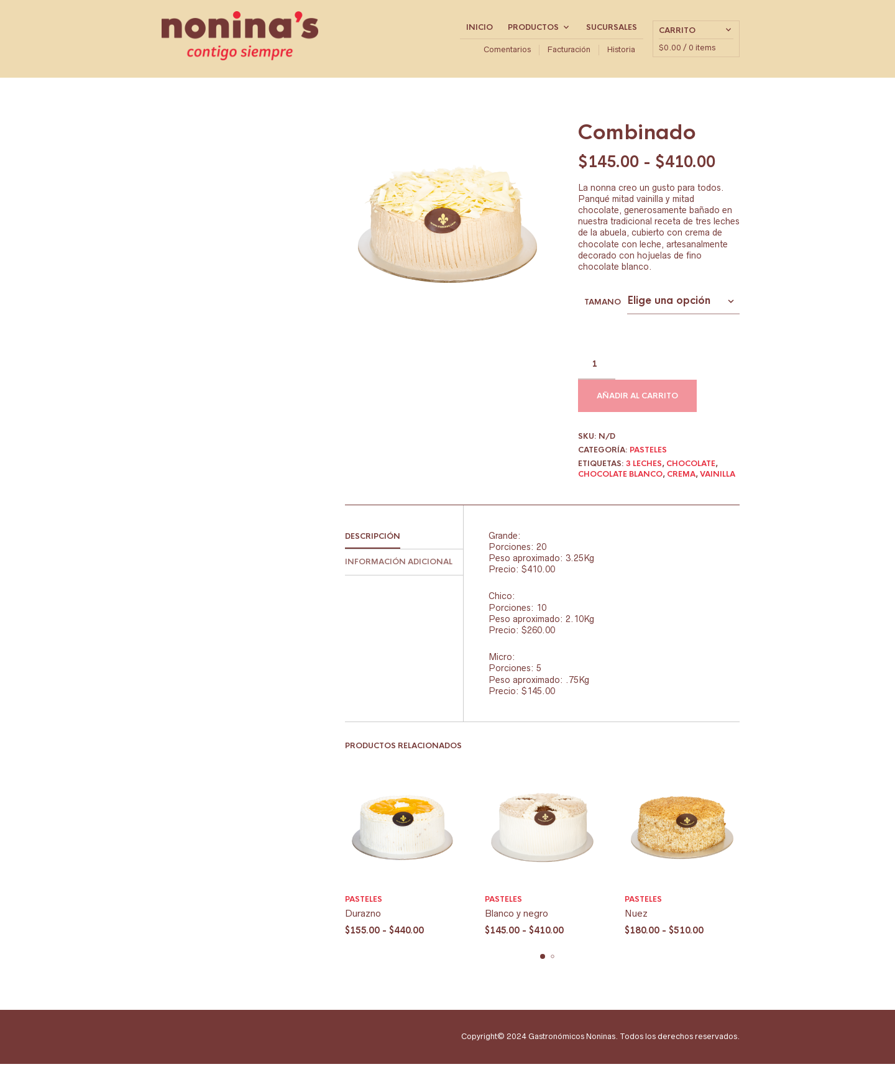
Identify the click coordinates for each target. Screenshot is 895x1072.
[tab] (404, 545)
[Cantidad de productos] (596, 372)
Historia (621, 53)
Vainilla (717, 482)
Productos (533, 32)
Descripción (372, 544)
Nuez (636, 921)
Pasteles (648, 458)
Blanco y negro (516, 921)
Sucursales (611, 32)
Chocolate (690, 472)
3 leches (644, 472)
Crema (681, 482)
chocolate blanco (620, 482)
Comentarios (507, 53)
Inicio (479, 32)
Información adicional (398, 570)
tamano (602, 310)
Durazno (363, 921)
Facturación (569, 53)
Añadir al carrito (637, 404)
